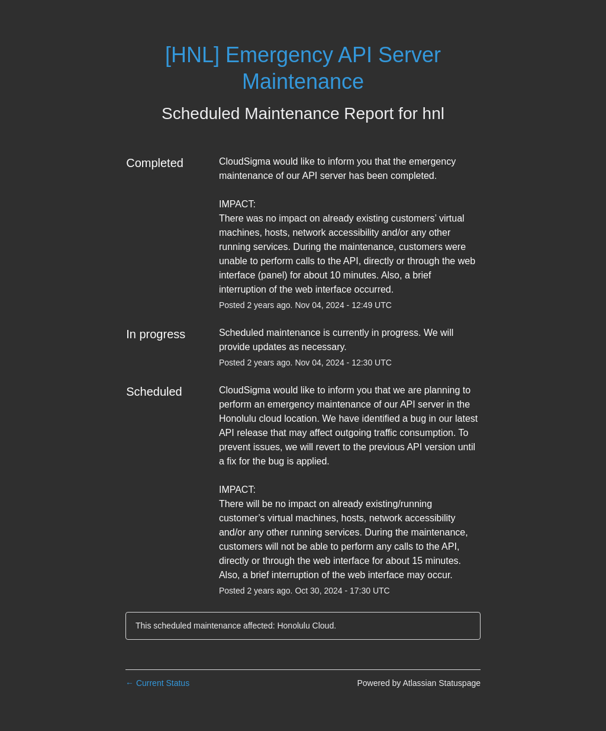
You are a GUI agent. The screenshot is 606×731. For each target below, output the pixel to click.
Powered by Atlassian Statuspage (419, 683)
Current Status (157, 683)
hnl (433, 113)
